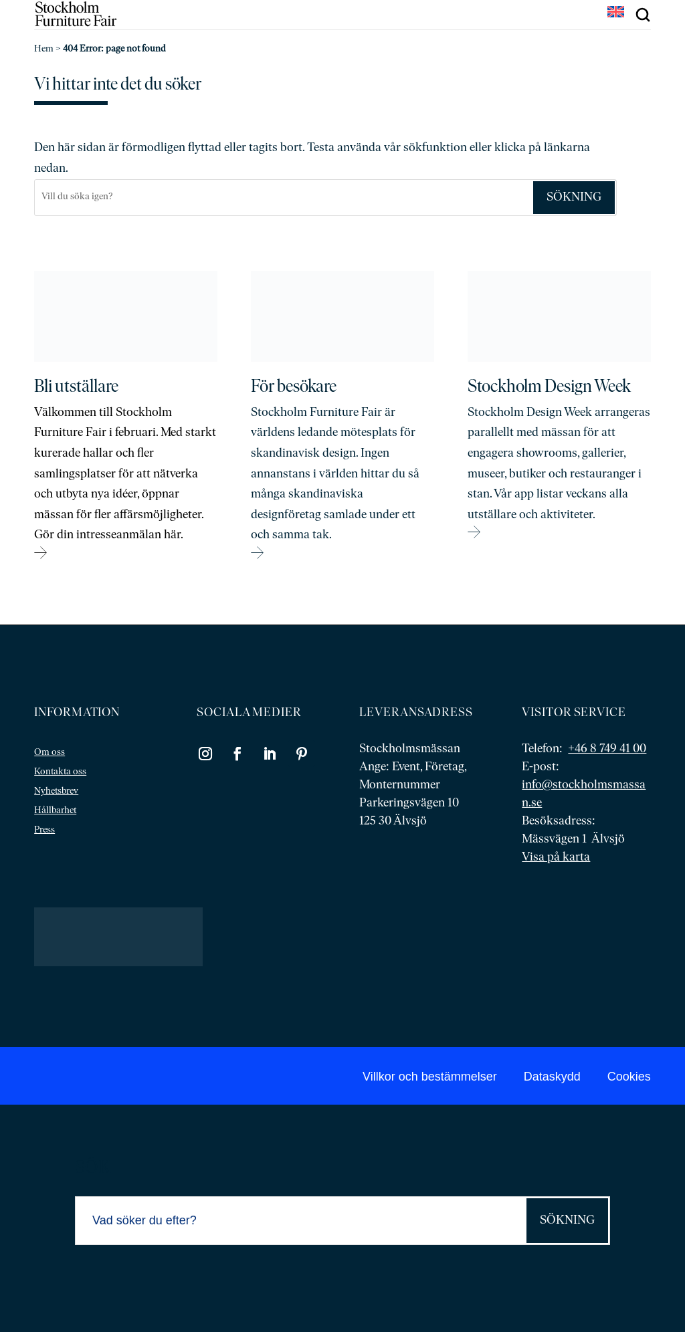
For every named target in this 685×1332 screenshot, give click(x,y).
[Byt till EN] (615, 13)
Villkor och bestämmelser (430, 1076)
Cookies (629, 1076)
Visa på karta (556, 857)
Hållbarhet (55, 811)
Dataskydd (552, 1076)
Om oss (49, 753)
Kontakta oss (60, 772)
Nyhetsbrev (56, 791)
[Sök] (283, 197)
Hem (44, 49)
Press (44, 830)
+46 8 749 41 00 (607, 749)
